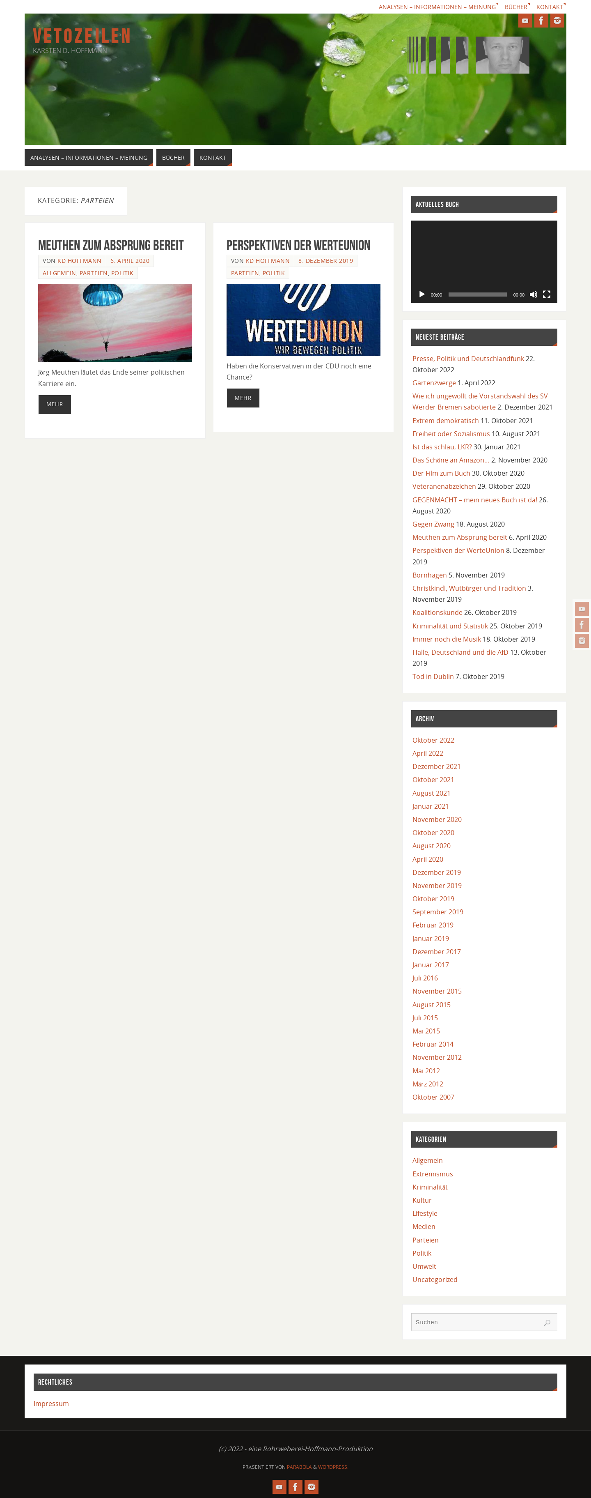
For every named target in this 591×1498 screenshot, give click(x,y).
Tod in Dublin (433, 676)
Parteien (94, 273)
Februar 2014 (433, 1044)
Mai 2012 (426, 1070)
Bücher (516, 7)
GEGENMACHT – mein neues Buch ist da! (474, 499)
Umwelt (424, 1266)
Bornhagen (429, 575)
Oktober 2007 (433, 1097)
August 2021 (431, 793)
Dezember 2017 (436, 951)
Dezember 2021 (436, 766)
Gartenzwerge (434, 382)
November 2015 (437, 991)
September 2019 (437, 911)
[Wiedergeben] (422, 294)
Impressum (51, 1403)
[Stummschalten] (533, 294)
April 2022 (427, 753)
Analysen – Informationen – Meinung (437, 7)
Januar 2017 (430, 964)
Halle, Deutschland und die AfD (460, 652)
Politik (122, 273)
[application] (484, 262)
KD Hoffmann (79, 261)
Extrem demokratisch (445, 420)
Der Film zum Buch (441, 473)
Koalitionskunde (437, 612)
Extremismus (432, 1173)
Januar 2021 (430, 806)
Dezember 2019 (436, 872)
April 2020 (427, 859)
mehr (54, 404)
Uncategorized (435, 1279)
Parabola (299, 1466)
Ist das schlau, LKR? (442, 446)
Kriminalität (430, 1187)
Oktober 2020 (433, 832)
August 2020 (431, 845)
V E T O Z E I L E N (81, 36)
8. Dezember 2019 (325, 261)
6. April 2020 (130, 261)
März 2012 (427, 1083)
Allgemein (59, 273)
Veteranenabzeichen (444, 486)
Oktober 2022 (433, 740)
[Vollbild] (547, 294)
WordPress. (333, 1466)
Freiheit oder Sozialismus (451, 433)
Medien (423, 1226)
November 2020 (437, 819)
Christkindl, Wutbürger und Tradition (469, 588)
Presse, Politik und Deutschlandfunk (468, 358)
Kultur (422, 1200)
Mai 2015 (426, 1030)
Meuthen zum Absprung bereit (111, 245)
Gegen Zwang (433, 524)
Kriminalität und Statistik (450, 625)
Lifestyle (425, 1213)
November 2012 (437, 1057)
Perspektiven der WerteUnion (298, 245)
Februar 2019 (433, 925)
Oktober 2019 (433, 898)
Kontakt (549, 7)
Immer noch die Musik (446, 639)
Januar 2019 (430, 938)
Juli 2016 (425, 978)
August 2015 (431, 1004)
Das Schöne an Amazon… (451, 460)
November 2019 (437, 885)
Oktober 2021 (433, 779)
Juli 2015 (425, 1017)
